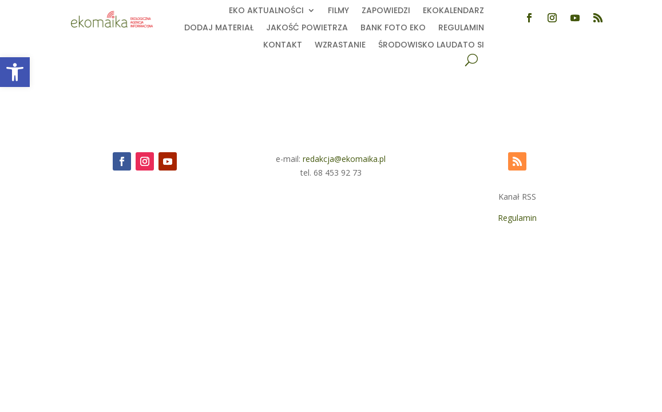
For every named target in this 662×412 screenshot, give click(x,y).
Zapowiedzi (386, 11)
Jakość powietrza (307, 28)
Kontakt (282, 45)
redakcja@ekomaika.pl (344, 158)
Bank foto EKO (393, 28)
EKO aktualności (266, 11)
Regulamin (461, 28)
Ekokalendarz (453, 11)
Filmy (338, 11)
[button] (15, 72)
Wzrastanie (340, 45)
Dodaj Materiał (218, 28)
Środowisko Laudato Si (431, 45)
